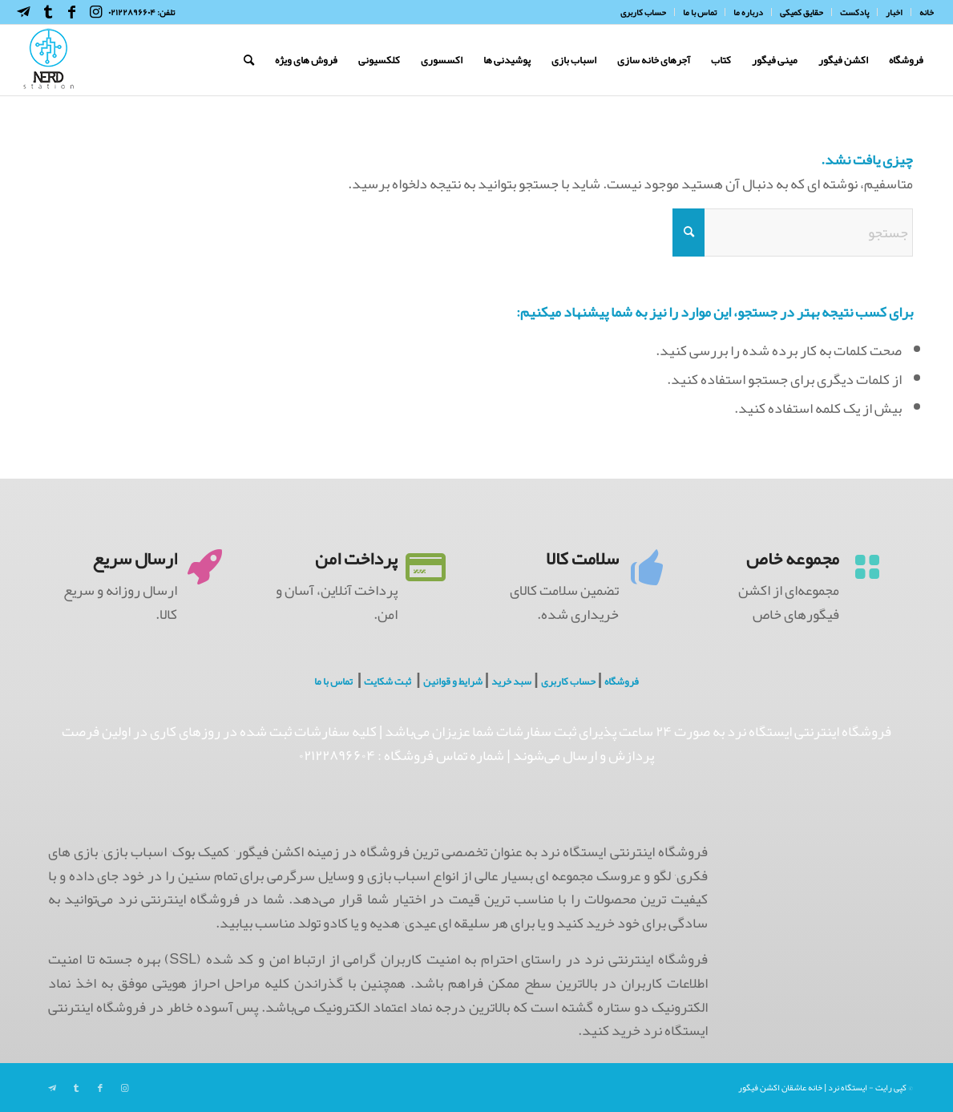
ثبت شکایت (387, 681)
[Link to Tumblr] (48, 12)
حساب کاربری (568, 681)
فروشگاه (621, 681)
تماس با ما (333, 681)
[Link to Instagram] (96, 12)
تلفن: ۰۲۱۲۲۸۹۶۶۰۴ (141, 12)
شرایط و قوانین (453, 681)
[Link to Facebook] (72, 12)
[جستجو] (248, 60)
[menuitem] (922, 12)
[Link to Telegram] (24, 12)
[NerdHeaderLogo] (48, 60)
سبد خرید (511, 681)
